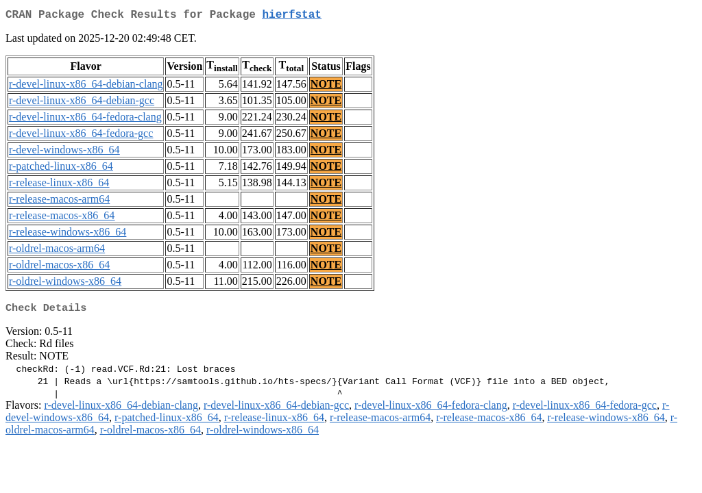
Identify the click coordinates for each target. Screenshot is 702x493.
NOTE (326, 86)
